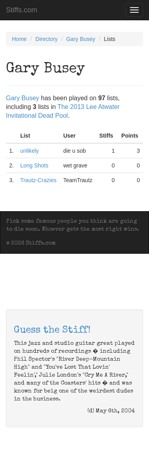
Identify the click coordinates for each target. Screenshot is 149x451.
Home (19, 39)
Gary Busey (80, 39)
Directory (46, 39)
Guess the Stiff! (52, 330)
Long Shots (34, 165)
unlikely (29, 151)
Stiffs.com (21, 10)
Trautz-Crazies (38, 180)
